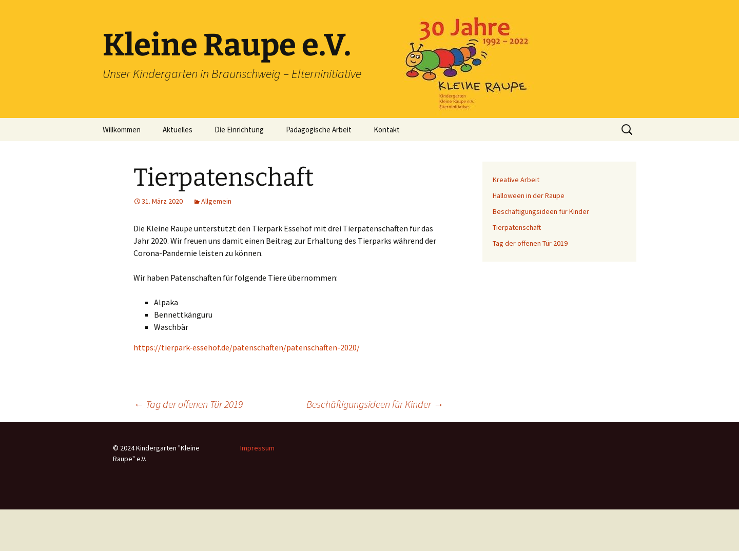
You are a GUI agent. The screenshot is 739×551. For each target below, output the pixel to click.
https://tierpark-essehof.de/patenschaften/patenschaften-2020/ (246, 347)
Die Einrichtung (239, 129)
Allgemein (216, 201)
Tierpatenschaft (517, 227)
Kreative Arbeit (516, 179)
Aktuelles (177, 129)
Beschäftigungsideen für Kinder (374, 404)
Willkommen (122, 129)
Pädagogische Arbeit (319, 129)
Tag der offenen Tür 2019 (188, 404)
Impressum (257, 447)
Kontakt (387, 129)
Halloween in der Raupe (529, 195)
